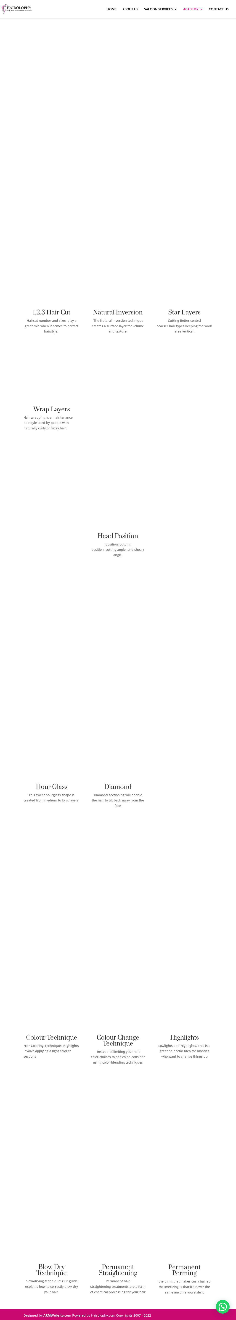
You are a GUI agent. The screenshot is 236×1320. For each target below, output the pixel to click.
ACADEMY (190, 9)
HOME (112, 9)
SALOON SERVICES (158, 9)
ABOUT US (130, 9)
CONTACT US (219, 9)
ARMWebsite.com (57, 1315)
